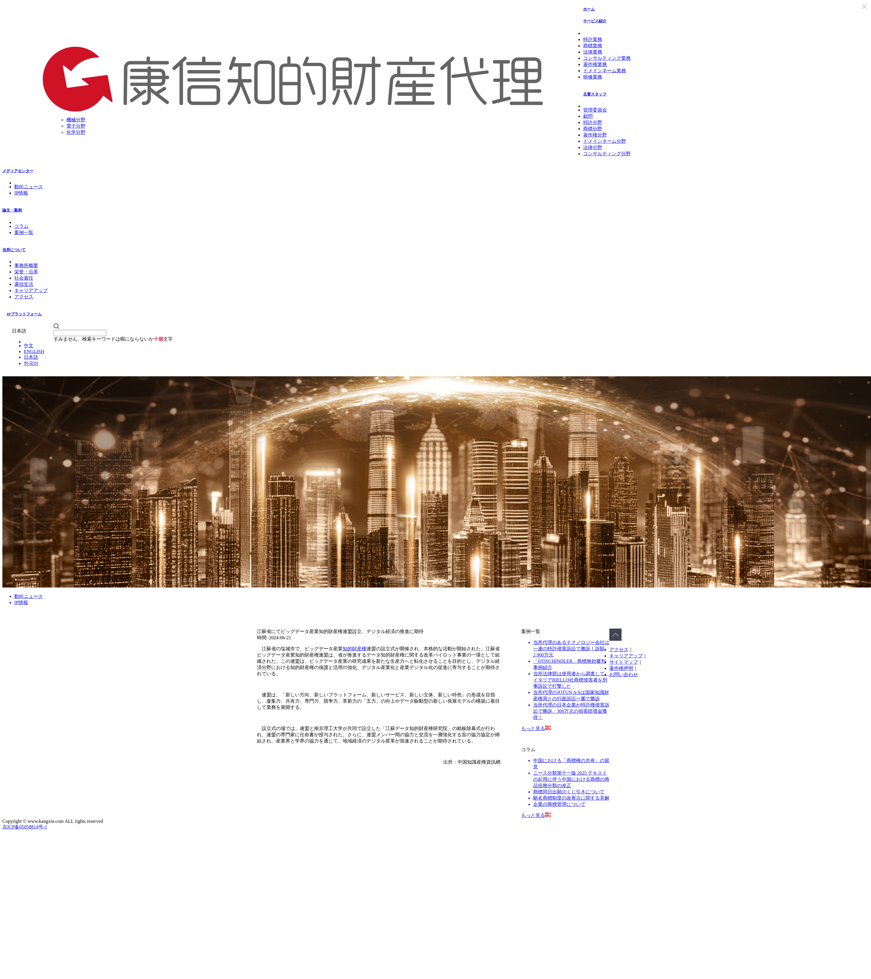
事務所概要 (26, 265)
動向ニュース (28, 186)
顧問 (588, 116)
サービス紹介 (594, 21)
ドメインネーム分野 (604, 141)
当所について (14, 250)
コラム (21, 226)
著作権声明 (621, 668)
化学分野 (75, 132)
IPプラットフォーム (24, 314)
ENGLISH (34, 351)
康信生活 (23, 284)
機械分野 (75, 119)
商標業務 (592, 45)
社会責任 (23, 278)
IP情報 (21, 192)
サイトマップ (623, 662)
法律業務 (592, 51)
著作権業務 (595, 64)
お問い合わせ (623, 674)
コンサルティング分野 (607, 153)
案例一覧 (23, 232)
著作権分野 (595, 134)
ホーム (589, 9)
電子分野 (75, 126)
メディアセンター (17, 171)
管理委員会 (595, 109)
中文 (28, 345)
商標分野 (592, 128)
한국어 (31, 363)
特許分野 (592, 122)
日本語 (31, 357)
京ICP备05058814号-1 (24, 826)
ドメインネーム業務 (604, 70)
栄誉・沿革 (26, 271)
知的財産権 (354, 648)
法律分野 (592, 147)
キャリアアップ (31, 290)
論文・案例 (12, 210)
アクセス (23, 296)
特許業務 (592, 39)
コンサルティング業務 (607, 58)
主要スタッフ (594, 94)
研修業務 (592, 76)
